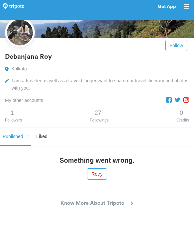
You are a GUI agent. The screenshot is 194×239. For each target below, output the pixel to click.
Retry (96, 174)
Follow (176, 45)
